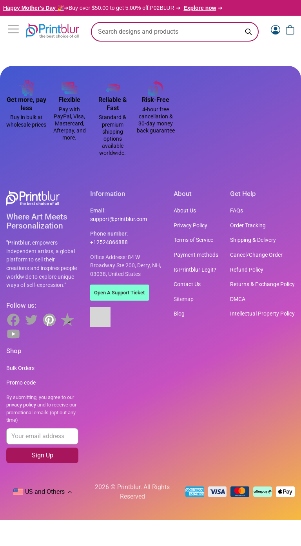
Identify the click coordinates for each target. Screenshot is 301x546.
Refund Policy (246, 270)
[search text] (175, 32)
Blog (179, 313)
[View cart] (290, 29)
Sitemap (184, 299)
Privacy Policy (190, 225)
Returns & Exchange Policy (262, 284)
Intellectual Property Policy (262, 313)
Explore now (199, 8)
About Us (185, 210)
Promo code (21, 382)
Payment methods (196, 255)
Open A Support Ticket (119, 293)
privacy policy (21, 405)
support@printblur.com (118, 219)
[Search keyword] (248, 31)
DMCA (237, 299)
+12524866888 (109, 242)
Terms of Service (193, 240)
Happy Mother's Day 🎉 (33, 8)
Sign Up (42, 455)
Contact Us (187, 284)
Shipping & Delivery (253, 240)
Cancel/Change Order (256, 255)
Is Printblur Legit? (195, 270)
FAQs (236, 210)
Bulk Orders (20, 368)
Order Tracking (248, 225)
